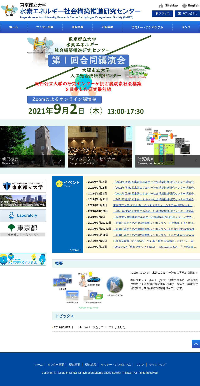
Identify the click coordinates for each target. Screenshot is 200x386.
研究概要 (77, 27)
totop (196, 344)
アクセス (162, 13)
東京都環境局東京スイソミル (23, 259)
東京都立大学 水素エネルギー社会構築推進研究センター (73, 10)
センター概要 (44, 27)
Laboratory (23, 215)
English (189, 5)
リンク (186, 27)
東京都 (23, 230)
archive (75, 249)
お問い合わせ (188, 13)
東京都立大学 (23, 186)
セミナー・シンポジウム (147, 27)
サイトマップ (166, 5)
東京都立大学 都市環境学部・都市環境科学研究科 (23, 201)
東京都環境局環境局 (23, 245)
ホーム (13, 27)
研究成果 (107, 27)
